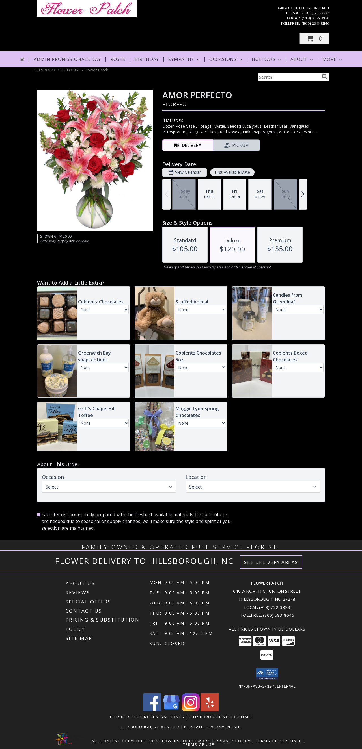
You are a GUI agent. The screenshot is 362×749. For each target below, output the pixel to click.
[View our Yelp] (210, 709)
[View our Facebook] (152, 709)
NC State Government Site (213, 726)
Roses (117, 59)
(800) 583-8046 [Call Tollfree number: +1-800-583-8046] (278, 615)
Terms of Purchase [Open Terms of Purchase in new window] (279, 740)
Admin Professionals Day (67, 59)
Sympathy (184, 59)
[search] (324, 76)
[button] (314, 38)
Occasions (226, 59)
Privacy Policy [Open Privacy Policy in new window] (233, 740)
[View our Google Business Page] (171, 709)
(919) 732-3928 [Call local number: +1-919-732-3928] (315, 18)
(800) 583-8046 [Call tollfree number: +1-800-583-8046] (315, 23)
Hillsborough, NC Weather (149, 726)
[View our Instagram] (191, 709)
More (332, 59)
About (302, 59)
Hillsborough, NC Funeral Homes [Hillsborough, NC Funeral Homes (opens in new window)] (147, 716)
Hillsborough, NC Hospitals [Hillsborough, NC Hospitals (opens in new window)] (220, 716)
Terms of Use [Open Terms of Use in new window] (198, 744)
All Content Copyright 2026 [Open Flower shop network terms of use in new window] (125, 740)
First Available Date (232, 172)
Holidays (267, 59)
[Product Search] (288, 77)
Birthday (147, 59)
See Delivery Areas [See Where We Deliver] (271, 562)
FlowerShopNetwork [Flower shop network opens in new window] (185, 740)
